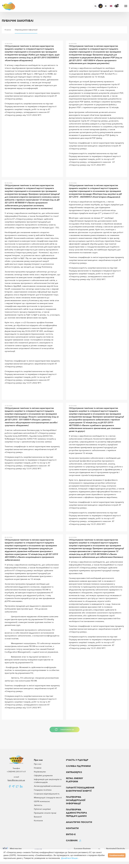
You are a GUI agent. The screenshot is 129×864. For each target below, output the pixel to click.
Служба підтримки (78, 766)
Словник (72, 840)
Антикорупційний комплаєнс (47, 786)
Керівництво (40, 771)
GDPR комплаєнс (42, 801)
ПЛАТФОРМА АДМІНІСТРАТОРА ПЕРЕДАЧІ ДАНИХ (76, 813)
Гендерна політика (43, 790)
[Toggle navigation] (125, 6)
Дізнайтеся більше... (70, 858)
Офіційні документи (43, 775)
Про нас (38, 760)
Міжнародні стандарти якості (48, 797)
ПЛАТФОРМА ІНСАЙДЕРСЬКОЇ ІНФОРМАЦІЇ (75, 800)
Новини (37, 768)
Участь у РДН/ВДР (77, 760)
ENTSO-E (71, 834)
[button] (111, 6)
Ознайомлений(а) (116, 855)
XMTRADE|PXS (74, 772)
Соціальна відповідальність (46, 793)
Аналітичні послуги (79, 822)
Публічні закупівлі (42, 809)
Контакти (38, 820)
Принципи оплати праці (45, 813)
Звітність (38, 805)
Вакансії (38, 816)
